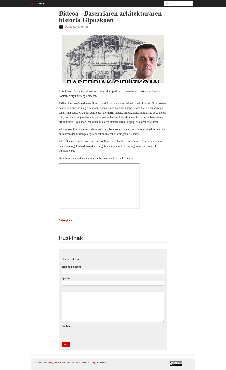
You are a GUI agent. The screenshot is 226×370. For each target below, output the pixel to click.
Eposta (66, 278)
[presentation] (83, 334)
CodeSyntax (51, 362)
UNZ (41, 3)
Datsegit (65, 220)
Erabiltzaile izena (72, 266)
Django (93, 362)
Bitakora (70, 362)
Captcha (66, 326)
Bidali (65, 344)
